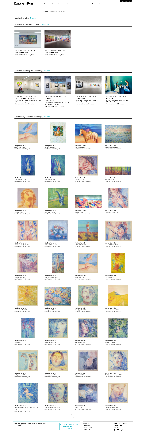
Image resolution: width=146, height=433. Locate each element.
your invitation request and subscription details (69, 426)
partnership (87, 425)
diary (100, 4)
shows (46, 4)
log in (126, 1)
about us (86, 423)
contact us (86, 429)
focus (94, 4)
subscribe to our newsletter (120, 424)
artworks (60, 4)
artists (52, 4)
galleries (68, 4)
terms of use (87, 427)
